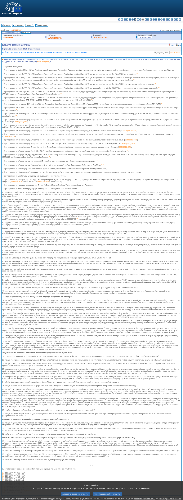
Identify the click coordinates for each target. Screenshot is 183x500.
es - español (122, 19)
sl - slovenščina (175, 19)
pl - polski (164, 19)
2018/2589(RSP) (16, 30)
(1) (3, 472)
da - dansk (127, 19)
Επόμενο (28, 25)
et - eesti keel (133, 19)
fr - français (140, 19)
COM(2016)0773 (131, 140)
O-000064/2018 (43, 181)
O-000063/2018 (16, 181)
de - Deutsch (130, 19)
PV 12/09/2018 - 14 (54, 37)
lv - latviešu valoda (151, 19)
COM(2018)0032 (21, 122)
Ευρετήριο (7, 25)
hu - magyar (156, 19)
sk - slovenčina (172, 19)
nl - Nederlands (161, 19)
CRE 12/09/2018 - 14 (54, 39)
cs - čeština (125, 19)
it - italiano (148, 19)
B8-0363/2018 (8, 37)
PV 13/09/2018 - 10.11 (100, 37)
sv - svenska (180, 19)
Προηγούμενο (19, 25)
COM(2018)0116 (9, 136)
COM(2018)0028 (129, 131)
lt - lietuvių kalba (154, 19)
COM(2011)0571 (125, 147)
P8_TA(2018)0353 (145, 37)
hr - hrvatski (146, 19)
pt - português (167, 19)
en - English (138, 19)
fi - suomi (177, 19)
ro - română (169, 19)
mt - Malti (159, 19)
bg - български (119, 19)
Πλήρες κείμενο (42, 25)
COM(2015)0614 (128, 143)
